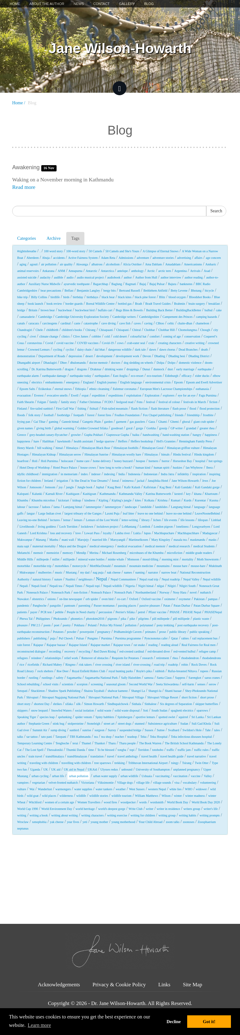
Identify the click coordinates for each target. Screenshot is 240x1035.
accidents (59, 257)
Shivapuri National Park (103, 697)
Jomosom (35, 487)
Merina (93, 552)
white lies (175, 789)
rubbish (159, 671)
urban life (58, 776)
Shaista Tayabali (94, 690)
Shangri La (138, 690)
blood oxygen (177, 297)
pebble (59, 612)
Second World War (140, 684)
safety (59, 677)
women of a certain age (59, 802)
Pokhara (79, 625)
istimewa (127, 480)
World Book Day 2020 (206, 802)
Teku (143, 736)
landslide (146, 507)
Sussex (149, 730)
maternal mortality (44, 546)
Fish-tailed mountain (115, 408)
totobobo (157, 750)
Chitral (136, 330)
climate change (48, 336)
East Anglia (120, 375)
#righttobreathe (26, 251)
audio (70, 277)
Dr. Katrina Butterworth (47, 369)
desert (89, 356)
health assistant (83, 441)
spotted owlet (166, 717)
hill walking (44, 448)
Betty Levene (179, 290)
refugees (22, 658)
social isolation (84, 710)
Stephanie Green (38, 723)
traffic (170, 750)
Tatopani (60, 736)
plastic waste (201, 618)
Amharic (210, 264)
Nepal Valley (191, 579)
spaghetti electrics (182, 710)
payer (33, 612)
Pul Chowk (66, 638)
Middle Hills (25, 559)
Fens (139, 402)
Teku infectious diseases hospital (191, 736)
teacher (119, 736)
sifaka (69, 704)
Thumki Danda (75, 750)
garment (121, 421)
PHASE (175, 612)
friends (179, 415)
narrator (153, 572)
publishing (40, 638)
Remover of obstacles (94, 658)
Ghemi (174, 421)
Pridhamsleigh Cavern (128, 631)
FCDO (108, 402)
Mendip (81, 552)
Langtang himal (181, 507)
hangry (196, 434)
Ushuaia (147, 776)
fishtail (94, 408)
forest (90, 415)
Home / (18, 103)
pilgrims (143, 618)
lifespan (203, 520)
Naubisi (70, 579)
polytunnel (146, 625)
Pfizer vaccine (157, 612)
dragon (69, 369)
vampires (23, 782)
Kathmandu (108, 493)
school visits (50, 684)
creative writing (195, 343)
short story (24, 704)
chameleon (202, 323)
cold (107, 336)
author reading (194, 277)
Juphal (100, 487)
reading (153, 645)
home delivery (102, 461)
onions (52, 599)
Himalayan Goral (152, 448)
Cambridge (45, 316)
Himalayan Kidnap (44, 454)
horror (165, 461)
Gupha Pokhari (93, 434)
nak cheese (114, 572)
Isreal (115, 480)
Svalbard (173, 730)
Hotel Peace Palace (65, 467)
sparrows (202, 710)
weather (121, 789)
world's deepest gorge (111, 809)
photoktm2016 (95, 618)
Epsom (178, 382)
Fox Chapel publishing (157, 415)
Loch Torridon (68, 526)
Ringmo (70, 664)
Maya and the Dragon (72, 546)
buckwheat (65, 310)
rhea (175, 658)
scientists (67, 684)
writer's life (210, 809)
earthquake (205, 369)
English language (131, 382)
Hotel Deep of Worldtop (34, 467)
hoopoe (140, 461)
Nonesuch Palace (37, 592)
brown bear (48, 310)
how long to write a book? (115, 467)
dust (170, 369)
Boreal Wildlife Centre (100, 303)
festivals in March (194, 402)
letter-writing (130, 520)
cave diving (108, 323)
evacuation (24, 395)
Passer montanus (104, 605)
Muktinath (215, 566)
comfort (155, 336)
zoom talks (173, 822)
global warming (64, 428)
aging (22, 264)
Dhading (159, 356)
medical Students (204, 546)
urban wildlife (129, 776)
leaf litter (128, 513)
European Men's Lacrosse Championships (166, 389)
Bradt (138, 303)
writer (149, 809)
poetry (67, 625)
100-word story (75, 251)
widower (201, 789)
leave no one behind (150, 513)
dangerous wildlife (120, 349)
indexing (109, 474)
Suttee (161, 730)
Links (164, 985)
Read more (23, 187)
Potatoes (58, 631)
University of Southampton (153, 769)
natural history (42, 579)
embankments (54, 382)
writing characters (92, 815)
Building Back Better (159, 310)
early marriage (185, 369)
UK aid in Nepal (74, 769)
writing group (167, 815)
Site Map (192, 985)
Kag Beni (165, 487)
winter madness (195, 795)
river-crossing (141, 664)
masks (213, 539)
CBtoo (160, 323)
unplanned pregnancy (186, 769)
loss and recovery (61, 533)
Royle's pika (144, 671)
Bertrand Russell (129, 290)
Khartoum (211, 493)
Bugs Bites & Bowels (129, 310)
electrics (37, 382)
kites (138, 500)
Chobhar (149, 330)
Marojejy (83, 539)
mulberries (45, 572)
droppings (133, 369)
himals (165, 454)
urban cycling (40, 776)
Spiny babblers (105, 717)
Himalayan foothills (125, 448)
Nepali (23, 586)
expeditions (115, 395)
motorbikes (62, 566)
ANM (61, 271)
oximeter (170, 599)
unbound (126, 769)
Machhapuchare (164, 533)
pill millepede (160, 618)
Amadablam (173, 264)
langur (31, 513)
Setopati (22, 690)
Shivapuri (32, 697)
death (204, 349)
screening (97, 684)
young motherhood (123, 822)
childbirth (52, 330)
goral (129, 428)
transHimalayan (77, 756)
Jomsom (50, 487)
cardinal (66, 323)
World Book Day (177, 802)
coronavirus (34, 343)
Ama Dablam (153, 264)
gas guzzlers (137, 421)
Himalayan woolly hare (126, 454)
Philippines (43, 618)
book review (54, 303)
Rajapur (38, 645)
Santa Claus (164, 677)
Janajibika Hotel (158, 480)
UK (45, 769)
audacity (45, 277)
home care (83, 461)
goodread (116, 428)
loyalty (107, 533)
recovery (69, 651)
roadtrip (173, 664)
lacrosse (33, 507)
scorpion (82, 684)
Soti (145, 710)
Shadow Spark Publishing (64, 690)
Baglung (117, 284)
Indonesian (151, 474)
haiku (135, 434)
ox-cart (121, 599)
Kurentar (200, 500)
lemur (66, 520)
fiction (213, 402)
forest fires (104, 415)
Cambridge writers (124, 316)
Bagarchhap (100, 284)
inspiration (199, 474)
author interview (171, 277)
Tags (75, 238)
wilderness (66, 795)
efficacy (187, 375)
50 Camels (95, 251)
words (143, 802)
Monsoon (133, 559)
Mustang (71, 572)
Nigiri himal (145, 586)
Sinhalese (150, 704)
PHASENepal (213, 612)
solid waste (104, 710)
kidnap (76, 500)
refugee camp (207, 651)
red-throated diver (159, 651)
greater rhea (207, 428)
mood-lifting (150, 559)
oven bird (107, 599)
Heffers (123, 441)
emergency (73, 382)
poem (47, 625)
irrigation (62, 480)
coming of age (172, 336)
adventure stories (163, 257)
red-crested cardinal (131, 651)
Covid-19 (108, 343)
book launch (35, 303)
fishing (82, 408)
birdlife (55, 297)
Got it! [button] (209, 1021)
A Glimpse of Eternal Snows (160, 251)
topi (132, 750)
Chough (205, 330)
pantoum (69, 605)
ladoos (46, 507)
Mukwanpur (27, 572)
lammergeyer (113, 507)
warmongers (63, 789)
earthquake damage (54, 375)
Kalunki (37, 493)
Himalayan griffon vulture (183, 448)
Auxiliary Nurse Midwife (44, 284)
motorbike (23, 566)
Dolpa (160, 362)
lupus (147, 533)
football (48, 415)
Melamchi (23, 552)
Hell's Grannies (166, 441)
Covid (49, 343)
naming (140, 572)
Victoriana (87, 782)
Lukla (137, 533)
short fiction (189, 697)
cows (120, 343)
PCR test (46, 612)
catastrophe (91, 323)
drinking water (114, 369)
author (128, 277)
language (199, 507)
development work (127, 356)
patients (22, 612)
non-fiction (80, 592)
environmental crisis (158, 382)
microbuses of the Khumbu (147, 552)
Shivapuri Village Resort (162, 697)
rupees (204, 671)
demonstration (26, 356)
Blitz (162, 297)
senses (202, 684)
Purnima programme (128, 638)
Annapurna (75, 271)
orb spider (92, 599)
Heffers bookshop (142, 441)
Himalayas (151, 454)
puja (52, 638)
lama (57, 507)
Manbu (53, 539)
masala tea (180, 539)
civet (33, 336)
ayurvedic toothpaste (77, 284)
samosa (148, 677)
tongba (122, 750)
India (121, 474)
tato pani (46, 736)
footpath (78, 415)
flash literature (160, 408)
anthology (137, 271)
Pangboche (40, 605)
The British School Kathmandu (184, 743)
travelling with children (76, 763)
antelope (122, 271)
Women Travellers (89, 802)
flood (193, 408)
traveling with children (44, 763)
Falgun (42, 402)
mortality (187, 559)
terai (75, 743)
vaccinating (162, 776)
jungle (70, 487)
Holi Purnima (49, 461)
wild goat (33, 795)
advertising (184, 257)
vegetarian (38, 782)
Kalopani (23, 493)
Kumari (176, 500)
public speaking (199, 631)
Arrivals (195, 271)
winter (178, 795)
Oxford (133, 599)
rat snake (139, 645)
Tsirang (187, 763)
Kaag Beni (114, 487)
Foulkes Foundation (127, 415)
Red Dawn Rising (105, 651)
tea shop (106, 736)
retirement (162, 658)
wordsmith (157, 802)
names (128, 572)
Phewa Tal (25, 618)
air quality (66, 264)
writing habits (187, 815)
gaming (53, 421)
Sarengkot (194, 677)
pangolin (55, 605)
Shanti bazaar (173, 690)
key (188, 493)
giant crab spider (203, 421)
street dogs (124, 723)
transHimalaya (55, 756)
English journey (107, 382)
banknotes (186, 284)
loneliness (182, 526)
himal (59, 448)
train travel (35, 756)
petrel (141, 612)
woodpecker (128, 802)
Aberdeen (33, 257)
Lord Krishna (38, 533)
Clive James (80, 336)
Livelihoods (26, 526)
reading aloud (169, 645)
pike (132, 618)
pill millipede (181, 618)
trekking (119, 763)
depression (75, 356)
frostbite (208, 415)
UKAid (92, 769)
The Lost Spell (34, 750)
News (78, 4)
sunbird (74, 730)
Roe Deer (62, 671)
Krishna (163, 500)
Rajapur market (100, 645)
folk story (34, 415)
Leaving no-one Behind (32, 520)
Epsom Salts (27, 389)
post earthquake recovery (193, 625)
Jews (205, 480)
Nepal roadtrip (171, 579)
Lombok (145, 526)
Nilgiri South (187, 586)
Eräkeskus (44, 389)
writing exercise (117, 815)
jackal (140, 480)
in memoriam (69, 474)
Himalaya (72, 448)
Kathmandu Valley (130, 493)
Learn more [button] (39, 1025)
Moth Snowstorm (208, 559)
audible (58, 277)
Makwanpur (24, 539)
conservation (192, 336)
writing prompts (210, 815)
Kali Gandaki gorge (207, 487)
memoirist (52, 552)
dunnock (158, 369)
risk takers (85, 664)
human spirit (161, 467)
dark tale (140, 349)
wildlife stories (98, 795)
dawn (152, 349)
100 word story (53, 251)
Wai (31, 789)
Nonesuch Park (60, 592)
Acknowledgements (59, 985)
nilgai (160, 586)
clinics (66, 336)
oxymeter (185, 599)
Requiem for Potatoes (125, 658)
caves (137, 323)
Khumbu (22, 500)
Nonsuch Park (123, 592)
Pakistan (199, 599)
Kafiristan (150, 487)
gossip (163, 428)
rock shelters (45, 671)
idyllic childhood (27, 474)
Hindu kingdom (204, 454)
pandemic (23, 605)
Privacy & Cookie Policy (119, 985)
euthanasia (202, 389)
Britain (32, 310)
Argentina (180, 271)
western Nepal (157, 789)
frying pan (23, 421)
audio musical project (90, 277)
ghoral (186, 421)
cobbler (96, 336)
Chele (39, 330)
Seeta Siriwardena (167, 684)
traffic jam (184, 750)
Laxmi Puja (112, 513)
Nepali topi (93, 586)
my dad (85, 572)
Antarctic (91, 271)
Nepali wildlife (112, 586)
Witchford (35, 802)
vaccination (180, 776)
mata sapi (23, 546)
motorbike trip (42, 566)
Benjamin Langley (88, 290)
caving (148, 323)
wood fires (110, 802)
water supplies (83, 789)
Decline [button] (174, 1021)
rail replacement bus (205, 638)
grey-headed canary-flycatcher (48, 434)
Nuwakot (23, 599)
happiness (211, 434)
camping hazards (206, 316)
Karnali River (54, 493)
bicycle (209, 290)
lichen (157, 520)
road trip (159, 664)
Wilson (166, 795)
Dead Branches (188, 349)
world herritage (85, 809)
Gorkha (151, 428)
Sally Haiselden (131, 677)
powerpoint (87, 631)
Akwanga (82, 264)
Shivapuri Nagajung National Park (63, 697)
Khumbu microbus (43, 500)
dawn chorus (167, 349)
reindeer (36, 658)
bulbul (208, 310)
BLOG (149, 4)
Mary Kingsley (160, 539)
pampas (213, 599)
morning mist (170, 559)
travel (110, 756)
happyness (23, 441)
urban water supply (105, 776)
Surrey (112, 730)
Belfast (68, 290)
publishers (23, 638)
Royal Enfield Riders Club (88, 671)
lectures (55, 520)
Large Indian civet (49, 513)
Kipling (103, 500)
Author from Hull (146, 277)
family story (68, 402)
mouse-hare (198, 566)
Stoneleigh (93, 723)
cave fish (124, 323)
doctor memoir (98, 362)
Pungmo (93, 638)
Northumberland (145, 592)
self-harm (188, 684)
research (147, 658)
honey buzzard (123, 461)
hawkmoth (63, 441)
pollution (130, 625)
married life (99, 539)
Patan (166, 605)
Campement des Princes (177, 316)
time (91, 750)
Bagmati (130, 284)
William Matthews (146, 795)
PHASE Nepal (192, 612)
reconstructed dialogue (31, 651)
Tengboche (62, 743)
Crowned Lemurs (39, 349)
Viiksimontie (106, 782)
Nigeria (130, 586)
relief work (71, 658)
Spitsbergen (125, 717)
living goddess (47, 526)
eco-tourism (154, 375)
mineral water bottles (91, 559)
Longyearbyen (201, 526)
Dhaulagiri (50, 362)
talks (20, 736)
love (78, 533)
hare (36, 441)
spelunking (65, 717)
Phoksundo (60, 618)
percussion (105, 612)
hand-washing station (175, 434)
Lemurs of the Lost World (102, 520)
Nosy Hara (179, 592)
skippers (22, 710)
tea (96, 736)
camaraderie (27, 316)
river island (123, 664)
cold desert (120, 336)
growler (76, 434)
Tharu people (127, 743)
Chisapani (122, 330)
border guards (73, 303)
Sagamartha (74, 677)
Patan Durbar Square (206, 605)
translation (96, 756)
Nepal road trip (148, 579)
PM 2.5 (35, 625)
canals (21, 323)
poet (56, 625)
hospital (200, 461)
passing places (127, 605)
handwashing (151, 434)
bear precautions (51, 290)
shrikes (57, 704)
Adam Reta (108, 257)
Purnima (106, 638)
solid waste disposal (127, 710)
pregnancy (104, 631)
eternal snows (63, 389)
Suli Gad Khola (201, 723)
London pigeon (163, 526)
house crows (88, 467)
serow (212, 684)
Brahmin (179, 303)
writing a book (39, 815)
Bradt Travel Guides (158, 303)
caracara (33, 323)
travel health (149, 756)
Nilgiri (172, 586)
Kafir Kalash (132, 487)
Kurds (187, 500)
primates (150, 631)
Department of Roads (51, 356)
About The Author (46, 4)
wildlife (81, 795)
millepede (43, 559)
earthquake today (80, 375)
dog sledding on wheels (138, 362)
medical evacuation (130, 546)
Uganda (35, 769)
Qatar (174, 638)
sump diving (58, 730)
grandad (191, 428)
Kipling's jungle (122, 500)
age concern (213, 257)
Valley (208, 776)
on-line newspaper (70, 599)
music (58, 572)
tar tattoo (32, 736)
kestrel (178, 493)
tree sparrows (102, 763)
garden (108, 421)
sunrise (86, 730)
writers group (191, 809)
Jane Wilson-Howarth (185, 480)
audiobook (113, 277)
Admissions (125, 257)
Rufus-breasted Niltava (182, 671)
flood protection (210, 408)
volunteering (208, 782)
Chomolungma (187, 330)
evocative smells (57, 395)
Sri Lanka (198, 717)
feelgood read (124, 402)
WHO (188, 789)
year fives (73, 822)
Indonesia (134, 474)
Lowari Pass (91, 533)
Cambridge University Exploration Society (82, 316)
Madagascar (210, 533)
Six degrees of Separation (176, 704)
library (145, 520)
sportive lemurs (145, 717)
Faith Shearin (25, 402)
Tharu (112, 743)
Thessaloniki (55, 750)
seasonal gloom (116, 684)
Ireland (48, 480)
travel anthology (128, 756)
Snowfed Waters (61, 710)
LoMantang (129, 526)
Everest (38, 395)
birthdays (92, 297)
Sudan (184, 723)
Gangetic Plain (91, 421)
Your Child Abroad (150, 822)
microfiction (174, 552)
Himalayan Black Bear (96, 448)
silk (78, 704)
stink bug (58, 723)
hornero (153, 461)
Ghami (162, 421)
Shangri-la (155, 690)
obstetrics (38, 599)
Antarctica (107, 271)
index (84, 474)
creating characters (169, 343)
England (88, 382)
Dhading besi (176, 356)
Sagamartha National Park (101, 677)
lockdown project (107, 526)
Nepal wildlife (212, 579)
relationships (53, 658)
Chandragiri (24, 330)
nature (58, 579)
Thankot (99, 743)
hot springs (215, 461)
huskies (177, 467)
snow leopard (39, 710)
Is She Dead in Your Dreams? (90, 480)
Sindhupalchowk (117, 704)
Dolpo (171, 362)
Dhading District (198, 356)
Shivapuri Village (133, 697)
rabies (185, 638)
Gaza (151, 421)
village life (143, 782)
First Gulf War (65, 408)
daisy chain (84, 349)
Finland (22, 408)
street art (109, 723)
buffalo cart (105, 310)
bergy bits (109, 290)
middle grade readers (199, 552)
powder (71, 631)
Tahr (208, 730)
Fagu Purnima (207, 395)
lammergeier (93, 507)
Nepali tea (55, 586)
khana (198, 493)
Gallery (127, 4)
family (53, 402)
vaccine (196, 776)
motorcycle (79, 566)
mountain (120, 566)
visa (176, 782)
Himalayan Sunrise (96, 454)
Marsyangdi (117, 539)
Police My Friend (111, 625)
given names (25, 428)
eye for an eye (186, 395)
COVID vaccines (88, 343)
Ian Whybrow (194, 467)
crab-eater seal (136, 343)
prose (162, 631)
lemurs (78, 520)
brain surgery (196, 303)
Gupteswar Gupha (117, 434)
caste (77, 323)
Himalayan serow (70, 454)
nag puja (98, 572)
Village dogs (125, 782)
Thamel (86, 743)
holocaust (67, 461)
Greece (21, 434)
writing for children (143, 815)
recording (55, 651)
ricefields (33, 664)
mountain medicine (141, 566)
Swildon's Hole (192, 730)
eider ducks (202, 375)
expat (85, 395)
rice (21, 664)
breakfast (214, 303)
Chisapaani (106, 330)
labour (21, 507)
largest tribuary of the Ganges (83, 513)
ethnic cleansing (99, 389)
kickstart (63, 500)
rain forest (23, 645)
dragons (82, 369)
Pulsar (80, 638)
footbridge (63, 415)
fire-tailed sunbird (41, 408)
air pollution (48, 264)
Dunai (146, 369)
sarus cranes (212, 677)
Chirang (90, 330)
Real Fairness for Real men (199, 645)
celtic (171, 323)
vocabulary (190, 782)
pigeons (113, 618)
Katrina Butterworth (158, 493)
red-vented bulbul (184, 651)
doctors (115, 362)
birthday (78, 297)
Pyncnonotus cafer (156, 638)
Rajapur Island (78, 645)
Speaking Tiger (26, 717)
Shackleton (38, 690)
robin (184, 664)
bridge (21, 310)
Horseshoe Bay (182, 461)
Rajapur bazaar (56, 645)
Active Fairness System (83, 257)
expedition (98, 395)
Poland (92, 625)
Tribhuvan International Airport (148, 763)
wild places (49, 795)
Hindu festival (182, 454)
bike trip (22, 297)
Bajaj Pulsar (157, 284)
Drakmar (96, 369)
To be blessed (105, 750)
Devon (146, 356)
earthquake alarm (28, 375)
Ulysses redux (109, 769)
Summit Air (39, 730)
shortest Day (41, 704)
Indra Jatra (167, 474)
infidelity (183, 474)
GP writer (177, 428)
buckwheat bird (84, 310)
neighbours (85, 579)
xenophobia (39, 822)
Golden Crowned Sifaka (93, 428)
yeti (84, 822)
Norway (164, 592)
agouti (34, 264)
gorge (139, 428)
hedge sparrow (105, 441)
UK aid (55, 769)
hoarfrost (22, 461)
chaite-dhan (185, 323)
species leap (47, 717)
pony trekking (165, 625)
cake (219, 310)
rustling (33, 677)
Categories (26, 238)
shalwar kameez (118, 690)
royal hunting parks (120, 671)
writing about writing (64, 815)
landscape (131, 507)
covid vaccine (64, 343)
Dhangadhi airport (28, 362)
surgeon (99, 730)
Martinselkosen (138, 539)
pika (123, 618)
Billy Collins (39, 297)
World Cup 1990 (27, 809)
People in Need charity (81, 612)
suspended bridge (130, 730)
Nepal (101, 578)
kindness (89, 500)
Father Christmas (90, 402)
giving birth (43, 428)
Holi (35, 461)
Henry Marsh (25, 448)
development (104, 356)
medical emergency (102, 546)
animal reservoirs (28, 271)
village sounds (162, 782)
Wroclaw (22, 822)
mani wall (68, 539)
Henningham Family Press (195, 441)
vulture (21, 789)
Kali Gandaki (183, 487)
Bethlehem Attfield (155, 290)
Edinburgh (171, 375)
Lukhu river (122, 533)
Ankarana (48, 271)
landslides (161, 507)
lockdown (87, 526)
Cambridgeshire (149, 316)
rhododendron (190, 658)
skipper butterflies (206, 704)
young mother (99, 822)
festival (150, 402)
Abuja (46, 257)
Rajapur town (121, 645)
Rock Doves (199, 664)
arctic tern (164, 271)
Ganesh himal (70, 421)
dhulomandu (78, 362)
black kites (125, 297)
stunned (139, 723)
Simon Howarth (94, 704)
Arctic (151, 271)
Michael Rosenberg (114, 552)
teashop (132, 736)
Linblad (216, 520)
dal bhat (100, 349)
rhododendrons (211, 658)
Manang (41, 539)
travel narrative (196, 756)
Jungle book (84, 487)
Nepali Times (74, 586)
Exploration (152, 395)
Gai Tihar (39, 421)
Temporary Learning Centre (34, 743)
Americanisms (193, 264)
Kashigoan (89, 493)
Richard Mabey (52, 664)
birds (66, 297)
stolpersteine (76, 723)
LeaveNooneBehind (207, 513)
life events (170, 520)
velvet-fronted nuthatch (63, 782)
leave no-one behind (178, 513)
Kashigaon (72, 493)
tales (217, 730)
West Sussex (137, 789)
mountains (163, 566)
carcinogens (49, 323)
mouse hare (180, 566)
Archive (54, 238)
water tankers (104, 789)
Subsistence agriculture (162, 723)
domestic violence (190, 362)
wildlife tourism (122, 795)
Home (15, 4)
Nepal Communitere (123, 579)
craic (151, 343)
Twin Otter (201, 763)
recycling (84, 651)
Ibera (209, 467)
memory (67, 552)
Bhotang (196, 290)
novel (193, 592)
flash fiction (139, 408)
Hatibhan (48, 441)
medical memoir (155, 546)
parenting (84, 605)
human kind (143, 467)
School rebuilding (28, 684)
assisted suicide (27, 277)
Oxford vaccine (151, 599)
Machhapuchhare (188, 533)
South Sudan (160, 710)
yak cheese (57, 822)
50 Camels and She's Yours (122, 251)
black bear (108, 297)
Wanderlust (45, 789)
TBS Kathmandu (80, 736)
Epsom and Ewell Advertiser (204, 382)
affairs (198, 257)
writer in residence (168, 809)
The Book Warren (150, 743)
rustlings (47, 677)
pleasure (22, 625)
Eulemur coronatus (125, 389)
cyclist (70, 349)
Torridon (143, 750)
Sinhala (136, 704)
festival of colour (169, 402)
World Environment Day (56, 809)
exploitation (133, 395)
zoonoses (188, 822)
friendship (193, 415)
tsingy (174, 763)
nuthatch (205, 592)
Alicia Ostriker (132, 264)
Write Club (135, 809)
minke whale (116, 559)
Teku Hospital (159, 736)
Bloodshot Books (200, 297)
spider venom (83, 717)
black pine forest (145, 297)
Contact (101, 4)
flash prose (179, 408)
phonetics (76, 618)
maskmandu (197, 539)
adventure (143, 257)
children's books (72, 330)
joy (61, 487)
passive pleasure (149, 605)
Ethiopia (80, 389)
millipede (69, 559)
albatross (96, 264)
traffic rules (201, 750)
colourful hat (138, 336)
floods (21, 415)
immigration (49, 474)
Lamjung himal (72, 507)
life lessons (188, 520)
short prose (207, 697)
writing (21, 815)
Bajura (172, 284)
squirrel (183, 717)
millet (55, 559)
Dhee (63, 362)
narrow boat (169, 572)
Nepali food (38, 586)
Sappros (180, 677)
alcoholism (113, 264)
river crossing (103, 664)
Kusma (213, 500)
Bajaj (142, 284)
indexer (96, 474)
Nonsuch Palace (101, 592)
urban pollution (78, 776)
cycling (57, 349)
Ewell (74, 395)
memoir (38, 552)
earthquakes (102, 375)
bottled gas (125, 303)
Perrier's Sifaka (125, 612)
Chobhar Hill (166, 330)
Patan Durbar (181, 605)
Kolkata (149, 500)
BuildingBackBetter (188, 310)
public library (177, 631)
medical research (179, 546)
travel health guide (171, 756)
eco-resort (137, 375)
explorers (168, 395)
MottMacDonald (100, 566)
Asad (207, 271)
